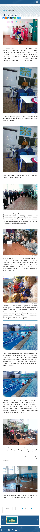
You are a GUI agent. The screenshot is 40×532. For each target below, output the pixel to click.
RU (20, 530)
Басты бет (5, 10)
